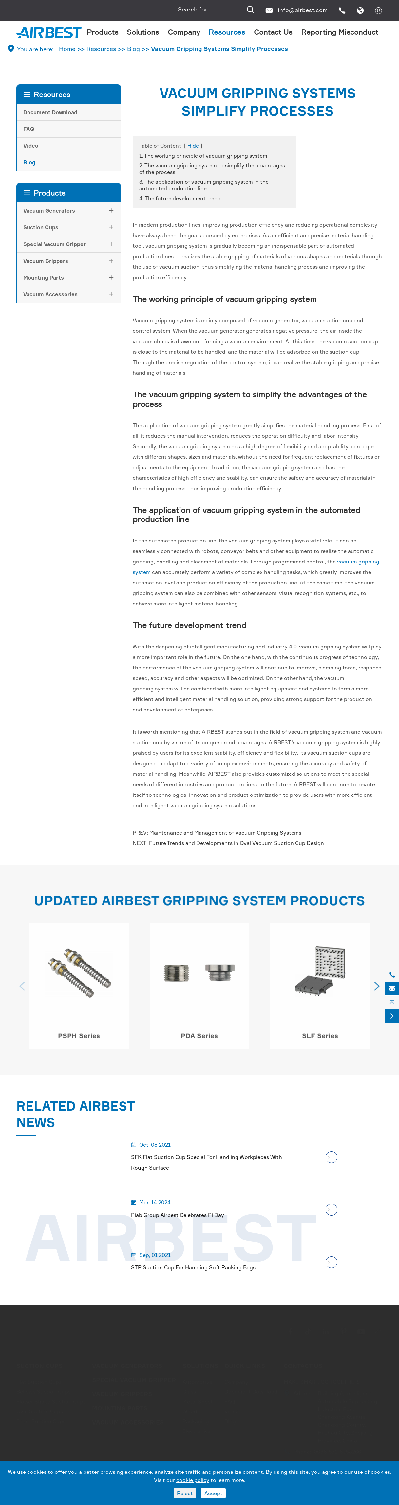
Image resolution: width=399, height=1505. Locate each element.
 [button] (377, 989)
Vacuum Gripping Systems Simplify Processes (219, 48)
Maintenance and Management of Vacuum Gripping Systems (225, 832)
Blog (133, 48)
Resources (227, 32)
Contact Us (273, 32)
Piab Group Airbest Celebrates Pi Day (177, 1215)
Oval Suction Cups (39, 1409)
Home (67, 48)
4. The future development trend (180, 198)
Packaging (195, 1419)
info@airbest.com (303, 9)
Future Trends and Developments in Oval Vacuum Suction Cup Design (236, 843)
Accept (213, 1493)
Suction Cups (40, 227)
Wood (189, 1409)
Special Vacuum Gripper (54, 244)
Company (184, 32)
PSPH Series (79, 1039)
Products (102, 32)
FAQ (28, 129)
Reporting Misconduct (339, 32)
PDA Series (199, 1039)
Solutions (143, 32)
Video (30, 145)
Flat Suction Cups (39, 1380)
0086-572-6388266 (337, 1450)
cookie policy (192, 1480)
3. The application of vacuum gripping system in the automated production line (204, 185)
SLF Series (320, 1039)
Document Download (50, 112)
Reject (185, 1493)
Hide (193, 145)
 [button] (22, 989)
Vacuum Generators (49, 210)
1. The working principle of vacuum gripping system (203, 155)
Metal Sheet (197, 1399)
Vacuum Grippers (45, 261)
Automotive (197, 1380)
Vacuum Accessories (50, 294)
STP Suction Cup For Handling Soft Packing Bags (193, 1267)
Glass (189, 1390)
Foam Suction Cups (41, 1419)
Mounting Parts (43, 277)
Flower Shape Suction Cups (51, 1399)
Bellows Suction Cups (43, 1390)
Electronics (196, 1429)
